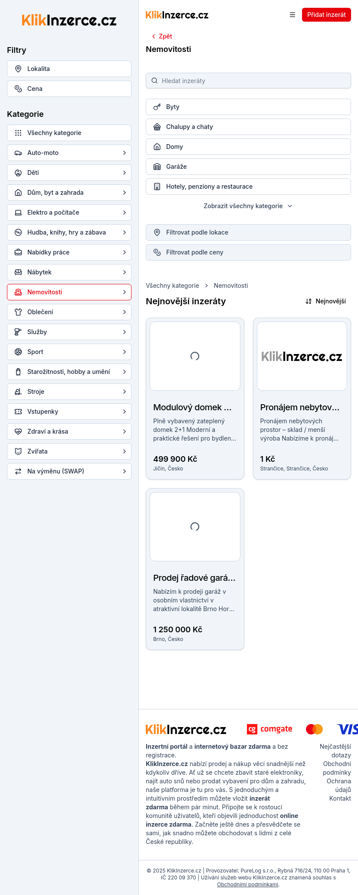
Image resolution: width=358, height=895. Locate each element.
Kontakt (340, 798)
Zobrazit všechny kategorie (248, 205)
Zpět (161, 36)
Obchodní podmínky (337, 768)
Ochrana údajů (339, 785)
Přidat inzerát (326, 14)
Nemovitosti (231, 285)
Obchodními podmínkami (247, 884)
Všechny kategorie (172, 285)
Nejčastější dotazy (335, 751)
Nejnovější (325, 301)
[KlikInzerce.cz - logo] (186, 729)
